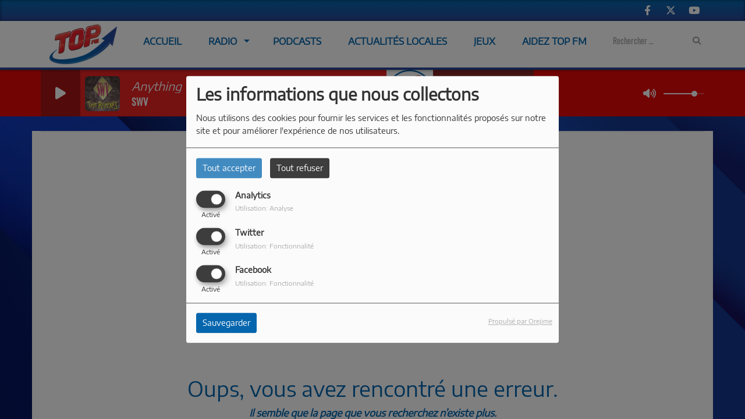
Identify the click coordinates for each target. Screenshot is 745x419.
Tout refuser (299, 168)
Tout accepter (229, 168)
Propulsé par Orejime (520, 321)
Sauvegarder (226, 323)
